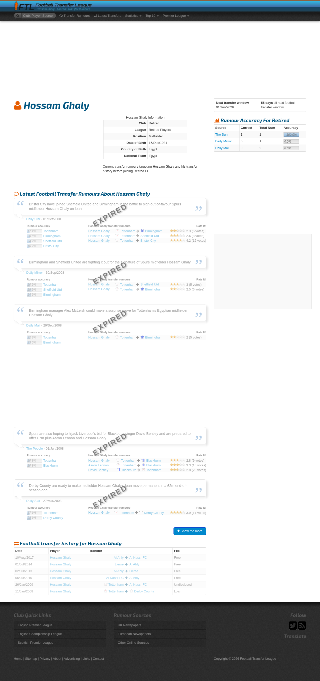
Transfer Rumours (75, 16)
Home (18, 658)
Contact (98, 658)
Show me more (189, 531)
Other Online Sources (133, 642)
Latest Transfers (107, 16)
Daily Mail (222, 148)
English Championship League (40, 634)
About (57, 658)
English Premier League (35, 625)
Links (86, 658)
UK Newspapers (129, 625)
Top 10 (152, 16)
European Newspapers (134, 634)
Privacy (45, 658)
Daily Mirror (223, 141)
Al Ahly (119, 557)
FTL (26, 7)
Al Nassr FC (138, 557)
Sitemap (31, 658)
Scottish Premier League (35, 642)
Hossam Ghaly (60, 557)
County (142, 591)
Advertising (72, 658)
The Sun (221, 134)
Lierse (119, 564)
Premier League (176, 16)
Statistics (133, 16)
